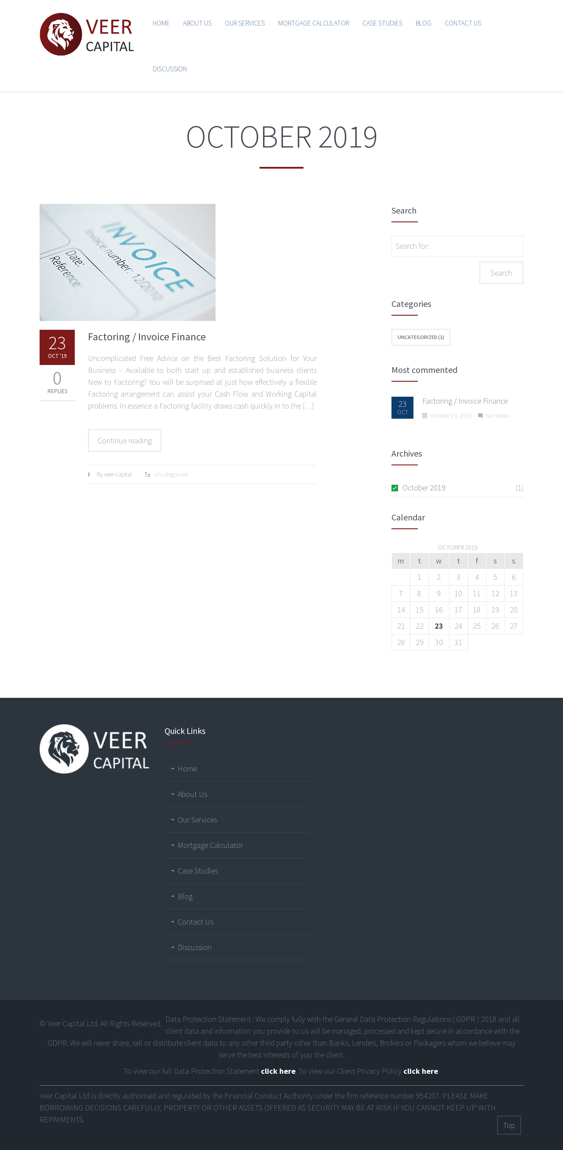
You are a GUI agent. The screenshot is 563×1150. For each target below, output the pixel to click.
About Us (197, 22)
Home (161, 22)
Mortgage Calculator (313, 22)
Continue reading (125, 440)
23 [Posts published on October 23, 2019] (439, 626)
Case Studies (382, 22)
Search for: (412, 246)
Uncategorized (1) (421, 337)
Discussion (170, 68)
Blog (423, 22)
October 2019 (424, 488)
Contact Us (463, 22)
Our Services (245, 22)
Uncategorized (171, 474)
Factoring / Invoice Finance (147, 336)
